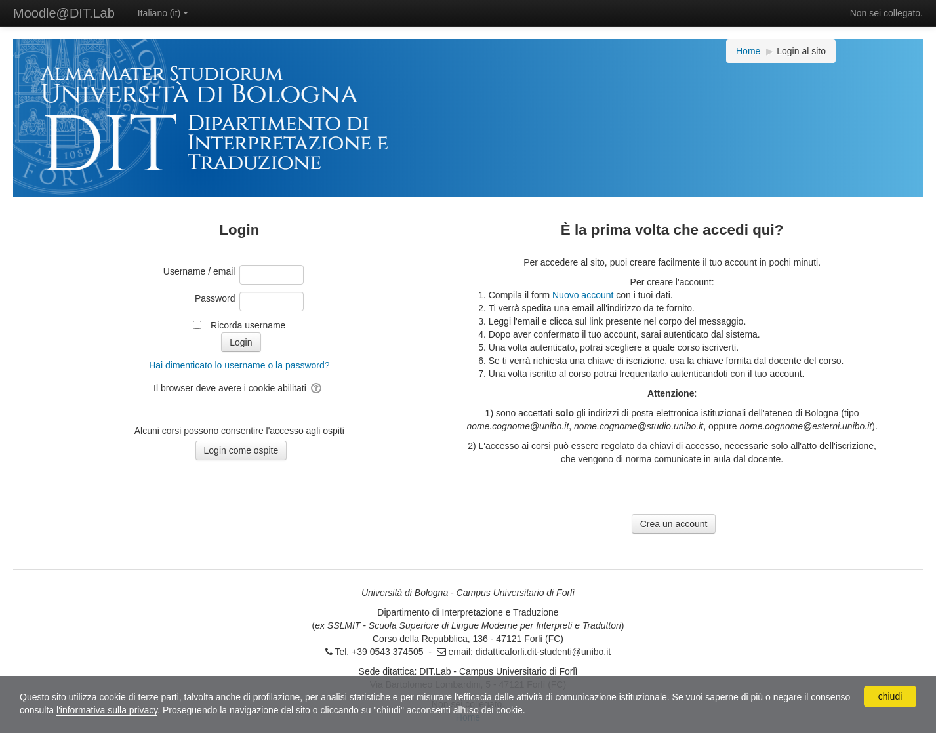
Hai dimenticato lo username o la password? (239, 365)
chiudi (890, 696)
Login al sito (801, 51)
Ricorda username (248, 325)
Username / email (199, 271)
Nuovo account (582, 295)
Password (215, 298)
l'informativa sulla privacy (106, 710)
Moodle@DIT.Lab (64, 13)
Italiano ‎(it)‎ (163, 13)
